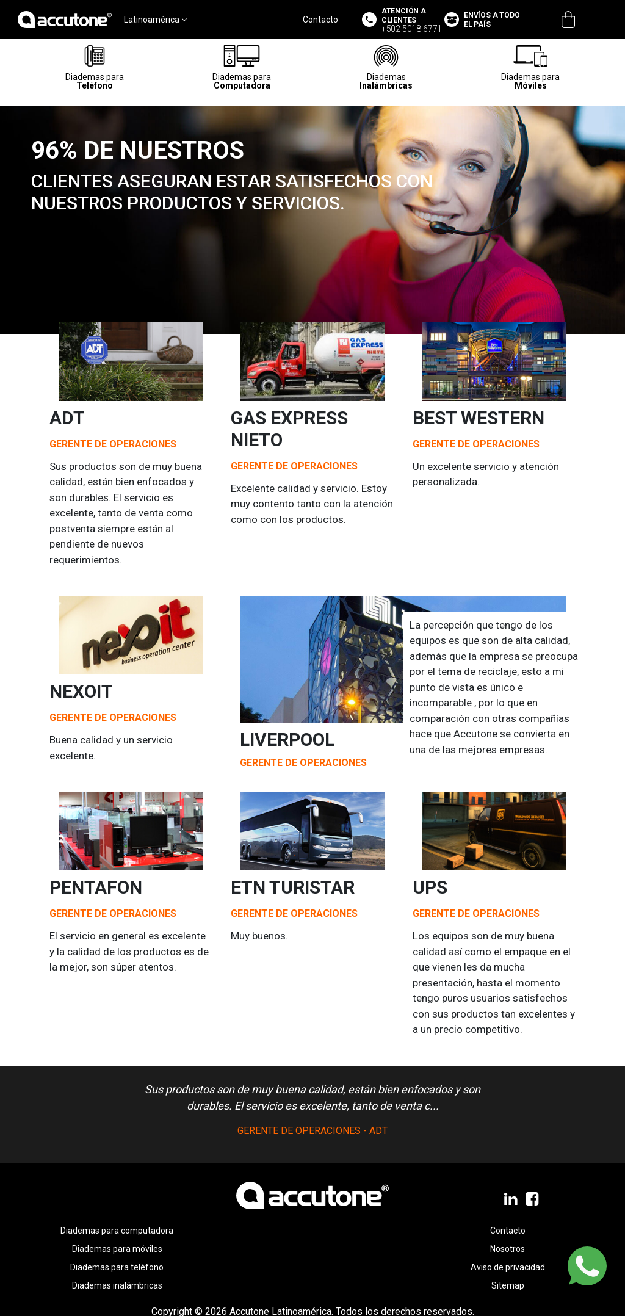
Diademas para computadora (116, 1230)
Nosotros (507, 1249)
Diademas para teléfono (117, 1267)
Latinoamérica (155, 19)
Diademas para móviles (117, 1249)
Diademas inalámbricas (117, 1285)
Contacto (320, 19)
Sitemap (507, 1285)
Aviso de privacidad (508, 1267)
